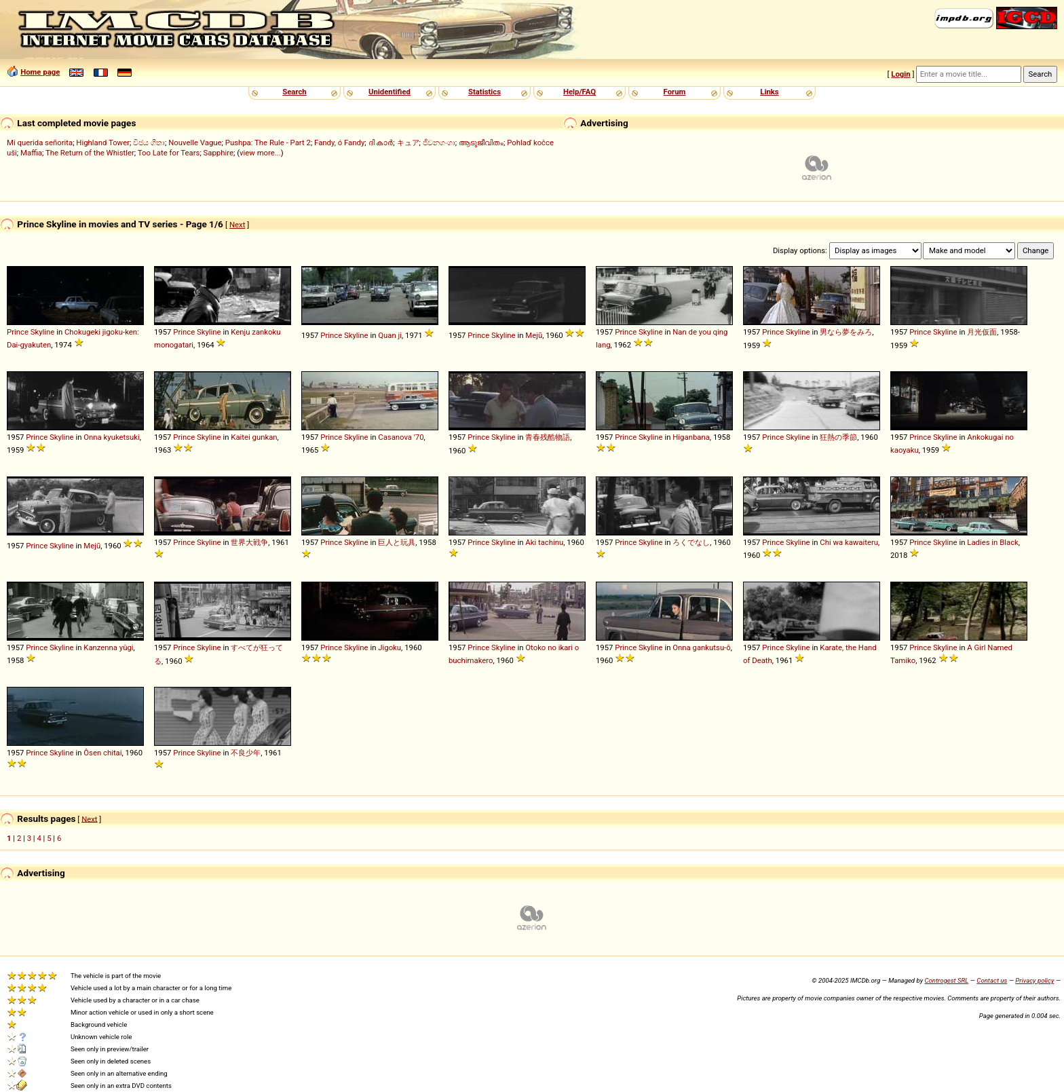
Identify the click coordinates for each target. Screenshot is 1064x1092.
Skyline (43, 332)
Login (900, 74)
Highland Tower (103, 142)
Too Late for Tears (169, 152)
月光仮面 (982, 332)
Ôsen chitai (102, 752)
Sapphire (218, 152)
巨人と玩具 (396, 542)
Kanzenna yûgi (108, 647)
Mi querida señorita (40, 142)
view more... (260, 152)
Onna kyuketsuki (111, 437)
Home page (40, 72)
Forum (675, 91)
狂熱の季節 (838, 437)
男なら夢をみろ (846, 332)
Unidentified (389, 91)
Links (769, 91)
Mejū (533, 335)
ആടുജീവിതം (481, 142)
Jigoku (389, 647)
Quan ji (390, 335)
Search (294, 91)
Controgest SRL (946, 980)
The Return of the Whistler (89, 152)
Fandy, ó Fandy (339, 142)
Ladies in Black (993, 542)
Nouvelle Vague (194, 142)
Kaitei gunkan (254, 437)
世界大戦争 (249, 542)
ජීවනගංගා (439, 142)
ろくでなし (691, 542)
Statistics (484, 91)
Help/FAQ (579, 91)
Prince (17, 332)
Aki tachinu (544, 542)
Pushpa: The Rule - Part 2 (268, 142)
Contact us (991, 980)
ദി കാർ (381, 142)
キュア (408, 142)
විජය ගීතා (149, 142)
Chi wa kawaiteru (849, 542)
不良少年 (246, 752)
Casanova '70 (400, 437)
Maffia (31, 152)
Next (237, 224)
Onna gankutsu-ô (701, 647)
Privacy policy (1034, 980)
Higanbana (691, 437)
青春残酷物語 (547, 437)
